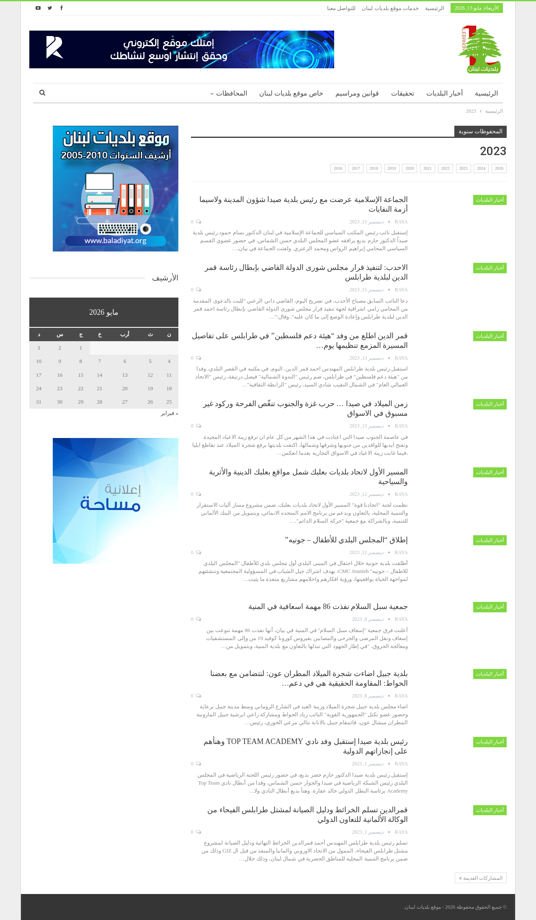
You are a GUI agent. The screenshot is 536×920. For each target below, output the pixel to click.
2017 (356, 168)
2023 (463, 168)
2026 (499, 168)
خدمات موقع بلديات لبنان (390, 8)
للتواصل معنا (341, 8)
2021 (427, 168)
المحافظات (231, 93)
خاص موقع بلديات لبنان (291, 93)
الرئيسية (434, 8)
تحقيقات (402, 93)
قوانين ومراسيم (357, 93)
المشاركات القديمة (480, 878)
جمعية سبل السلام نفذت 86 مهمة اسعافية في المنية (328, 606)
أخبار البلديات (444, 93)
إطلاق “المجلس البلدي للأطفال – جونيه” (346, 540)
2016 (338, 168)
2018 (374, 168)
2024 (481, 168)
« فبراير (169, 413)
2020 (409, 168)
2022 (445, 168)
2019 (392, 168)
